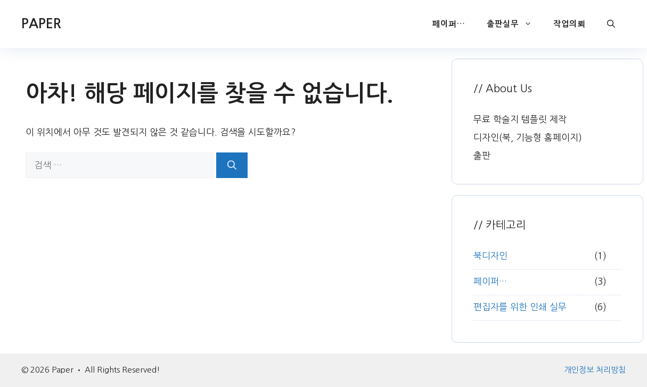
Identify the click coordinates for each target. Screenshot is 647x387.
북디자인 (490, 255)
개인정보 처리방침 (595, 370)
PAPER (41, 23)
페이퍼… (448, 24)
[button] (611, 24)
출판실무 (515, 24)
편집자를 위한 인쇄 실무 (520, 306)
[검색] (232, 165)
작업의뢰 (569, 24)
